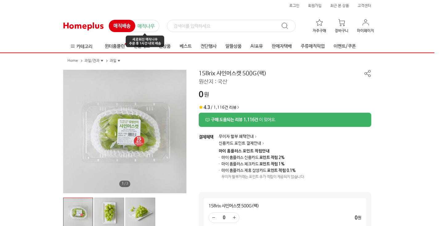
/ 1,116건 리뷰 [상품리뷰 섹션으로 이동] (218, 107)
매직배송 (122, 26)
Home (72, 61)
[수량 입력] (224, 218)
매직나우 (146, 26)
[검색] (231, 26)
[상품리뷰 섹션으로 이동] (285, 120)
